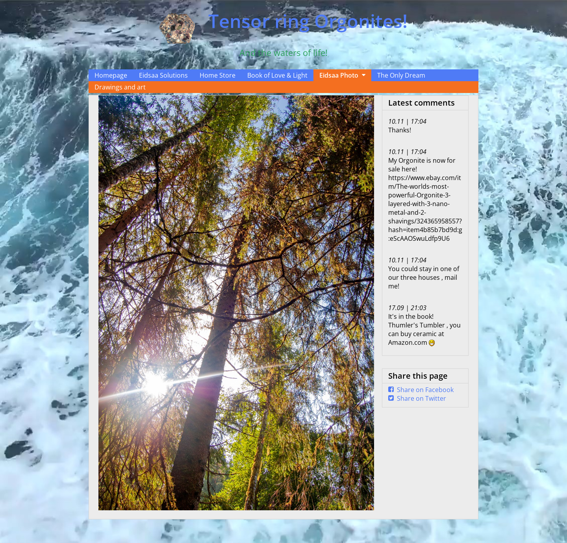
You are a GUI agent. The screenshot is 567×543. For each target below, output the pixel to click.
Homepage (110, 75)
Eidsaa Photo (338, 75)
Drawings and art (120, 87)
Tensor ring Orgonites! (308, 20)
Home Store (217, 75)
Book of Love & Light (277, 75)
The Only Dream (401, 75)
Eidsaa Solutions (163, 75)
